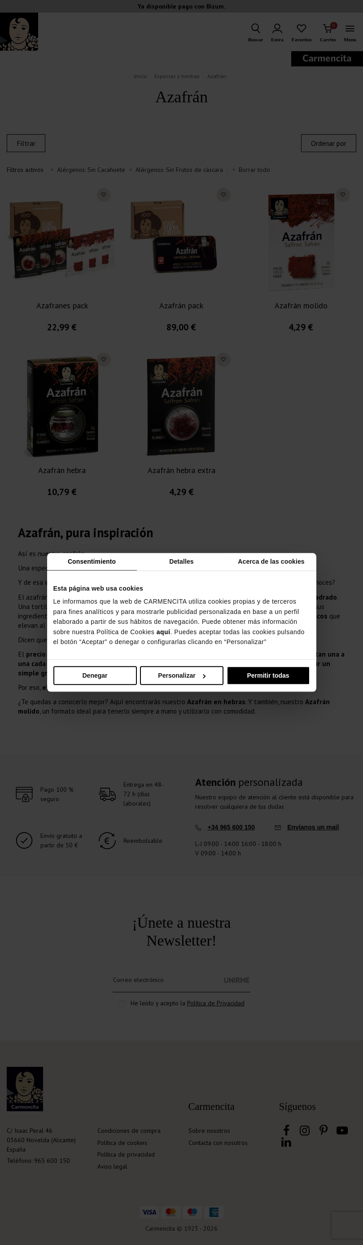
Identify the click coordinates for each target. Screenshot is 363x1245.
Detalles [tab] (181, 561)
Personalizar (182, 675)
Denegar (94, 675)
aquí (164, 632)
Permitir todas (268, 675)
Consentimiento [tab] (92, 561)
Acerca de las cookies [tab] (271, 561)
